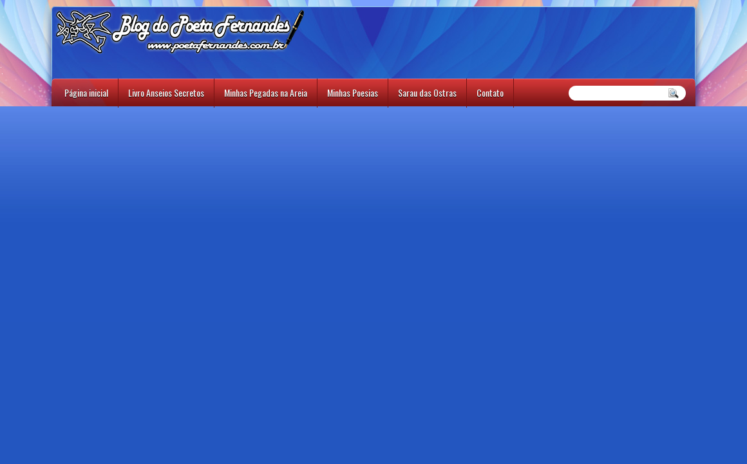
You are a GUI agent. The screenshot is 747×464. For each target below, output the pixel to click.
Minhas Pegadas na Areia (265, 92)
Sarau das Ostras (427, 92)
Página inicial (86, 92)
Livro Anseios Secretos (166, 92)
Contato (490, 92)
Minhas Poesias (352, 92)
